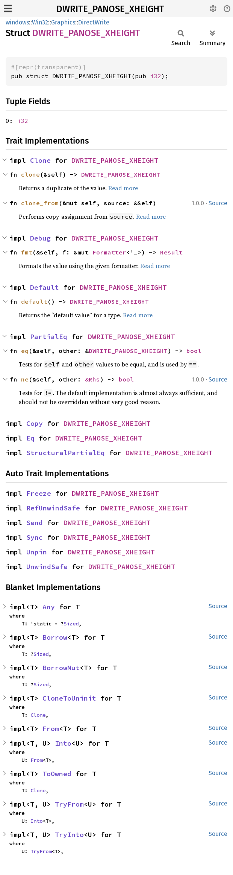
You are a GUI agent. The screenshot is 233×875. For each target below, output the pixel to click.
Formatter (109, 252)
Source (218, 203)
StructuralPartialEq (65, 452)
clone (30, 174)
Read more (123, 188)
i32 (155, 76)
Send (34, 522)
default (34, 301)
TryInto (69, 834)
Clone (40, 160)
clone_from (40, 203)
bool (193, 350)
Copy (34, 423)
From (50, 728)
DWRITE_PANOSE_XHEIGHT (110, 9)
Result (171, 252)
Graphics (63, 22)
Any (48, 607)
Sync (34, 537)
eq (25, 350)
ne (25, 379)
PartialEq (48, 336)
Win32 (40, 22)
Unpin (36, 552)
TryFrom (69, 804)
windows (17, 22)
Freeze (38, 493)
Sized (71, 623)
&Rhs (92, 379)
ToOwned (56, 773)
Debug (40, 238)
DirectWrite (93, 22)
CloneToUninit (69, 698)
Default (44, 287)
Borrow (54, 637)
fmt (26, 252)
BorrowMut (61, 667)
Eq (30, 438)
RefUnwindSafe (53, 508)
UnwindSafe (47, 566)
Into (63, 743)
